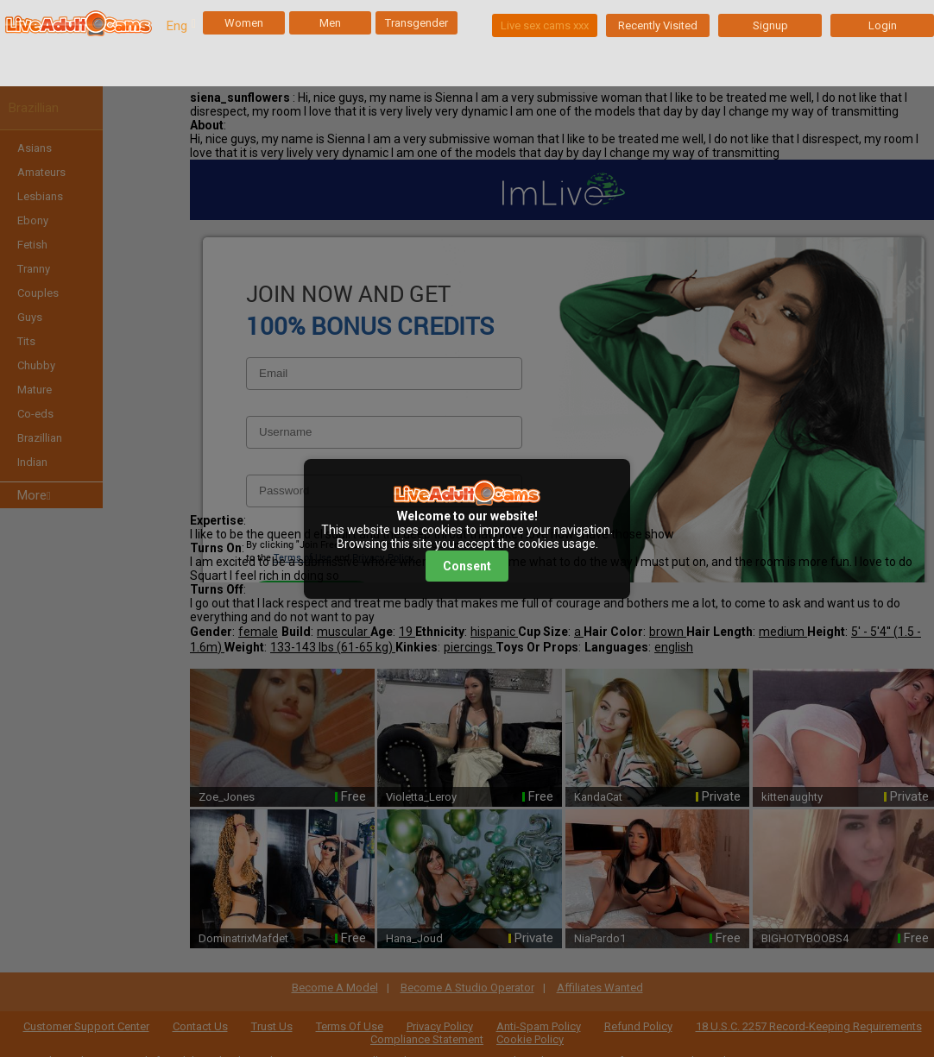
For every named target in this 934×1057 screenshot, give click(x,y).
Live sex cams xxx (545, 25)
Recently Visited (657, 25)
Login (882, 25)
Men (330, 22)
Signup (770, 25)
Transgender (416, 22)
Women (243, 22)
